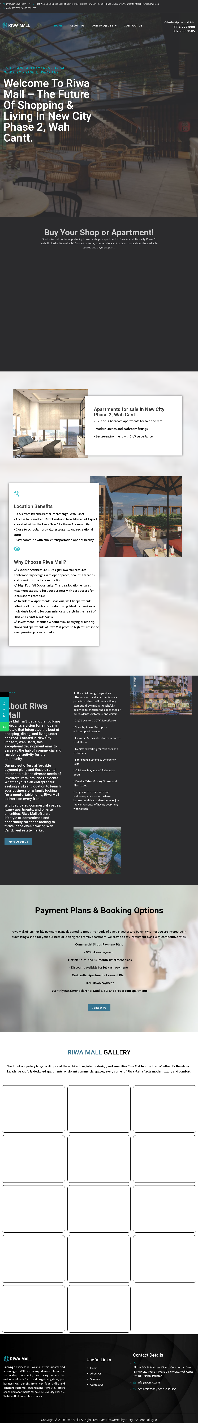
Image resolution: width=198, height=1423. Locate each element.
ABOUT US (77, 25)
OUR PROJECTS (104, 25)
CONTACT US (133, 25)
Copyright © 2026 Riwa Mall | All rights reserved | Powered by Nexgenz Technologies (99, 1418)
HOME (58, 25)
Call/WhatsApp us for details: (179, 22)
